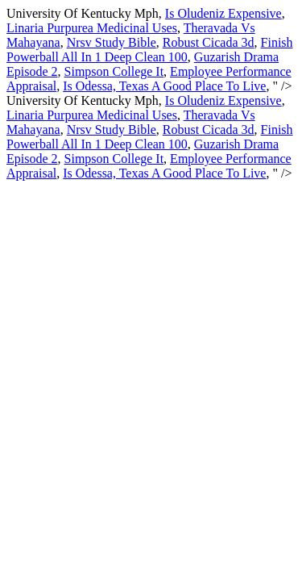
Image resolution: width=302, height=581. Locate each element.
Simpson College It (114, 71)
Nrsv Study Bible (111, 42)
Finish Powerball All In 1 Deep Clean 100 (149, 50)
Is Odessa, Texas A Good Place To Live (164, 86)
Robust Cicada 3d (208, 42)
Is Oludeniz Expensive (223, 13)
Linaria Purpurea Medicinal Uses (91, 28)
